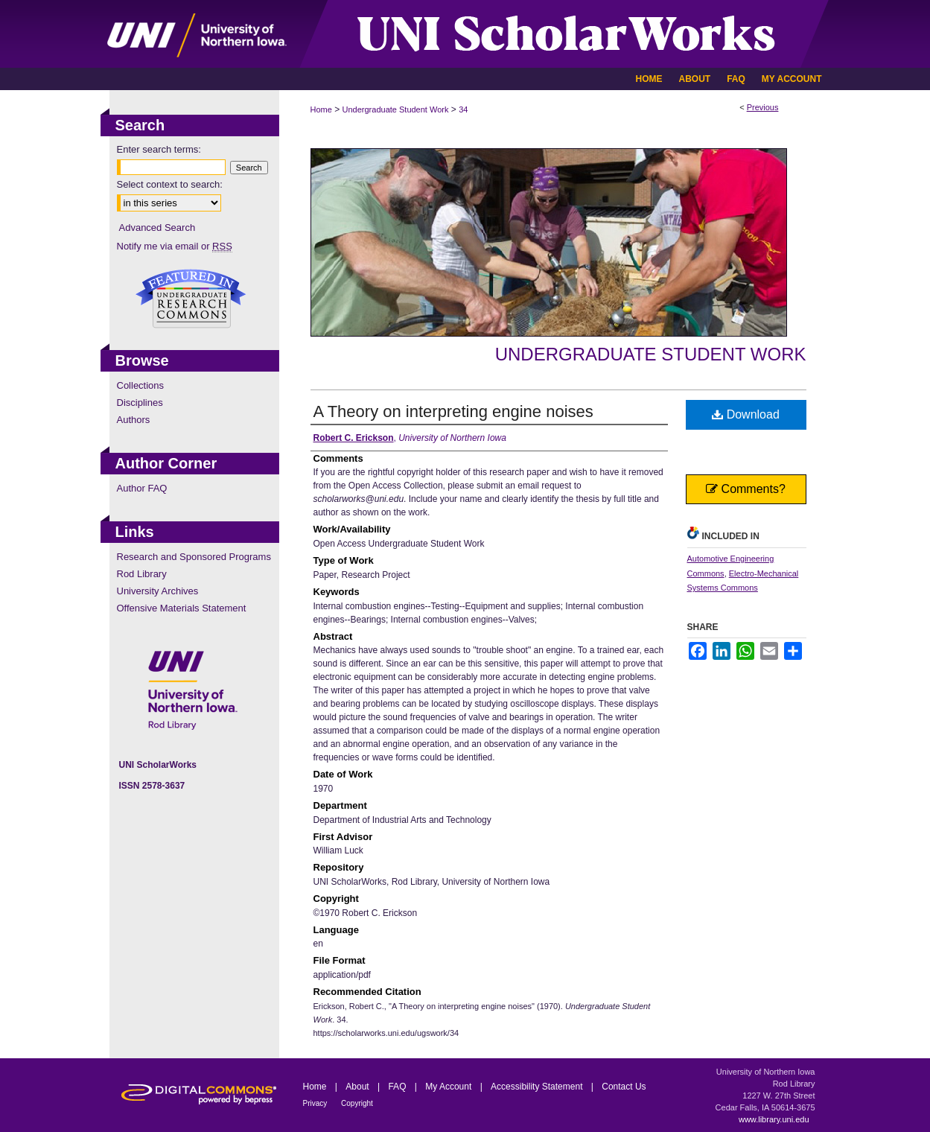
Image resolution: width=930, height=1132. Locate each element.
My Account (449, 1086)
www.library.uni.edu (774, 1119)
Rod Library (142, 573)
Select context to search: (170, 184)
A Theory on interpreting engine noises (453, 411)
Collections (141, 385)
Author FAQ (142, 488)
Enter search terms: (159, 149)
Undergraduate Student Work (396, 109)
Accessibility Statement (538, 1086)
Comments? (746, 489)
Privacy (316, 1103)
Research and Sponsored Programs (194, 556)
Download (746, 414)
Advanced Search (157, 227)
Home (321, 109)
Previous (763, 107)
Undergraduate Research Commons (191, 298)
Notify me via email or (174, 246)
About (358, 1086)
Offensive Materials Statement (181, 608)
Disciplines (140, 402)
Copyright (357, 1103)
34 (463, 109)
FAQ (398, 1086)
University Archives (158, 591)
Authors (133, 419)
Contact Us (624, 1086)
